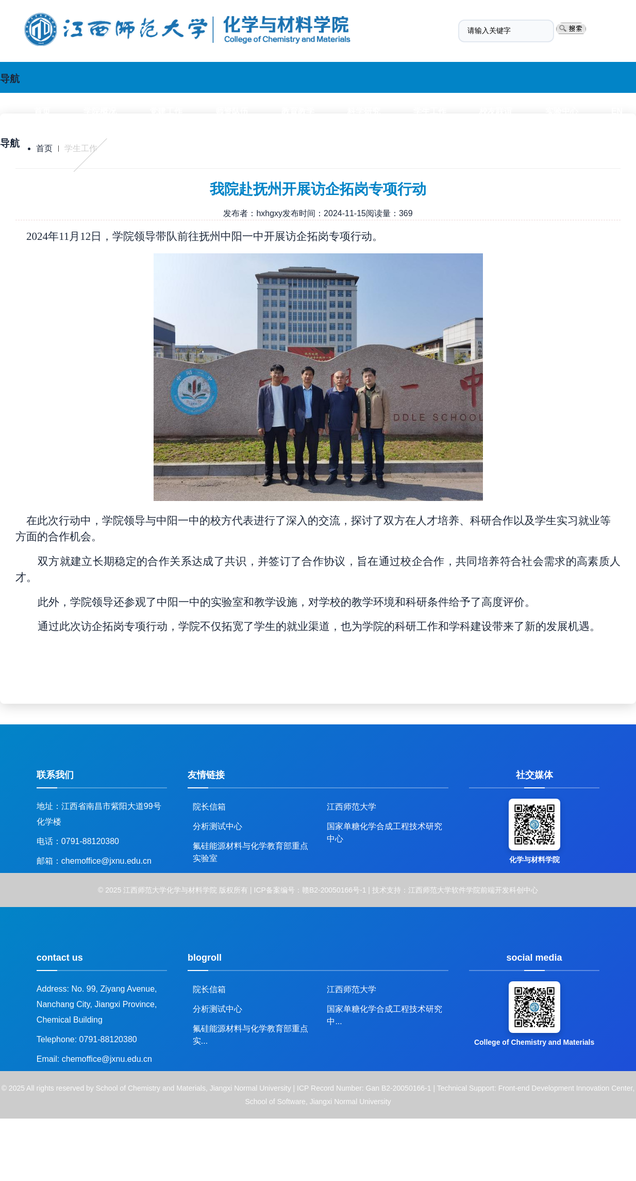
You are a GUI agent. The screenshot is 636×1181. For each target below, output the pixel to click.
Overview (94, 175)
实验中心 (561, 111)
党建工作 (165, 111)
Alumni (460, 175)
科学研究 (363, 111)
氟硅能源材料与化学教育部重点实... (250, 1032)
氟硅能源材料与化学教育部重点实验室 (250, 850)
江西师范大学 (351, 806)
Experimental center (546, 175)
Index (32, 175)
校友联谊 (495, 111)
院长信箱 (209, 806)
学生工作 (429, 111)
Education (234, 175)
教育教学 (297, 111)
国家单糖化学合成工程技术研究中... (384, 1013)
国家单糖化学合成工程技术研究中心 (384, 830)
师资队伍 (231, 111)
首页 (42, 111)
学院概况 (99, 111)
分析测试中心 (217, 826)
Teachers (163, 175)
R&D (296, 175)
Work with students (375, 175)
